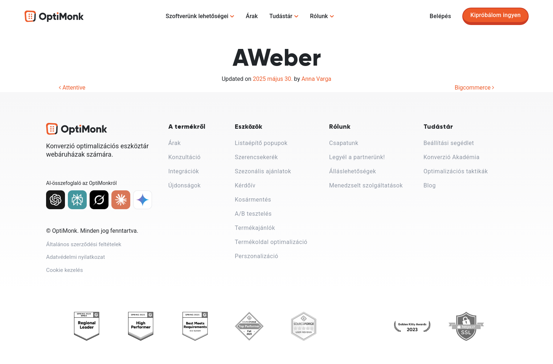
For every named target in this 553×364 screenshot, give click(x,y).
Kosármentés (253, 199)
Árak (252, 16)
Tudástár (280, 16)
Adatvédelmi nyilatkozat (77, 260)
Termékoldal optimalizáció (271, 242)
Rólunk (319, 16)
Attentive (72, 87)
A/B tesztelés (253, 213)
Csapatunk (344, 143)
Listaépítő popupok (261, 143)
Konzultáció (184, 157)
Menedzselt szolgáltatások (366, 185)
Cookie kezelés (65, 275)
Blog (429, 185)
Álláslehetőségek (352, 171)
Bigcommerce (474, 87)
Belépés (440, 16)
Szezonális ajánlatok (263, 171)
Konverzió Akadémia (451, 157)
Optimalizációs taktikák (455, 171)
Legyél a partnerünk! (357, 157)
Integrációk (183, 171)
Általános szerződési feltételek (85, 246)
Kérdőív (245, 185)
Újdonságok (184, 185)
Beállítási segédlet (448, 143)
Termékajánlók (255, 227)
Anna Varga (316, 78)
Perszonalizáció (256, 256)
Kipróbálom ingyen (495, 15)
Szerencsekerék (256, 157)
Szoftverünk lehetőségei (197, 16)
